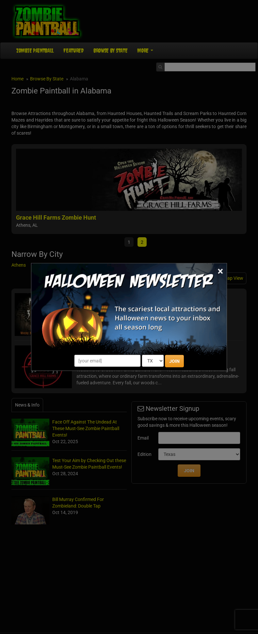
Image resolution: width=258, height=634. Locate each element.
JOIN (174, 361)
